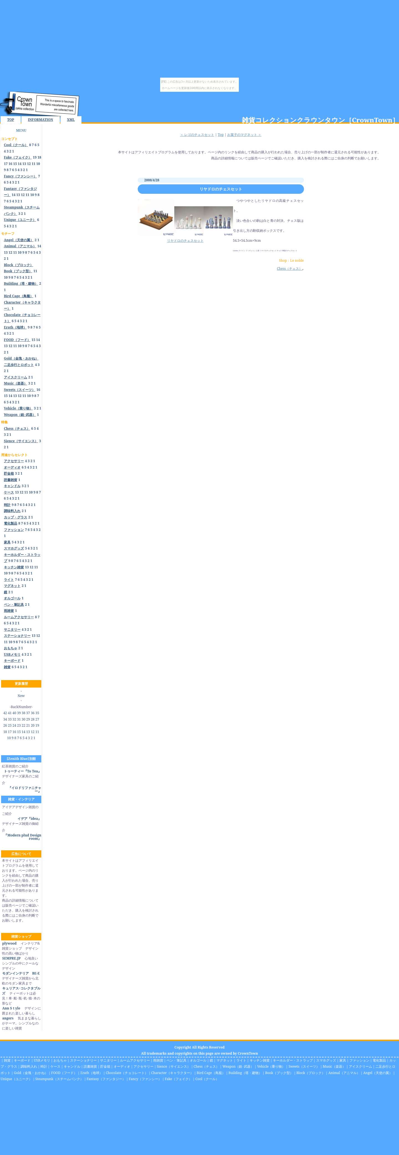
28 (32, 719)
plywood (9, 943)
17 (6, 163)
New (21, 695)
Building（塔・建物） (245, 1072)
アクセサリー (144, 1066)
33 (9, 719)
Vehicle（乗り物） (271, 1066)
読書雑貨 (90, 1066)
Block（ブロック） (310, 1072)
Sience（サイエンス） (173, 1066)
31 (19, 719)
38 (23, 713)
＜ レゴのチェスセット (197, 134)
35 (37, 713)
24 (14, 725)
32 (14, 719)
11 (33, 163)
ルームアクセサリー (135, 1060)
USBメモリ (42, 1060)
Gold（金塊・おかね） (31, 1072)
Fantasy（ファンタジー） (106, 1079)
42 (5, 713)
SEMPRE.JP (11, 958)
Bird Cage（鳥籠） (211, 1072)
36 (32, 713)
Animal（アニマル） (344, 1072)
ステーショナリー (83, 1060)
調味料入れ (29, 1066)
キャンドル (72, 1066)
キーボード (22, 1060)
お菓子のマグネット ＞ (244, 134)
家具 (342, 1060)
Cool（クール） (207, 1079)
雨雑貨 (158, 1060)
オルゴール (198, 1060)
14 (20, 163)
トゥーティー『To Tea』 (22, 771)
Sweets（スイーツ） (303, 1066)
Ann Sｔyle (11, 1008)
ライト (241, 1060)
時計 (43, 1066)
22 (23, 725)
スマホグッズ (326, 1060)
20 (32, 725)
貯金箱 (105, 1066)
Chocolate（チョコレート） (127, 1072)
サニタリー (108, 1060)
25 (9, 725)
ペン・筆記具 (176, 1060)
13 (24, 163)
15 (15, 163)
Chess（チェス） (289, 268)
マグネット (224, 1060)
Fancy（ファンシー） (145, 1079)
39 (19, 713)
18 (39, 157)
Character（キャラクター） (172, 1072)
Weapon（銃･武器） (238, 1066)
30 (23, 719)
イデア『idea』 (29, 818)
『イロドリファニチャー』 (24, 789)
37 (28, 713)
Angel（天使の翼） (377, 1072)
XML (71, 119)
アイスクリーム (360, 1066)
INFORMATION (40, 119)
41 (9, 713)
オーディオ (122, 1066)
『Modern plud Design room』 (22, 837)
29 (28, 719)
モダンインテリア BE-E (21, 973)
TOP (10, 119)
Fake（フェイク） (178, 1079)
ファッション (359, 1060)
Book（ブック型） (279, 1072)
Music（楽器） (334, 1066)
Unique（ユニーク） (16, 1079)
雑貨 (7, 1060)
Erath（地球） (91, 1072)
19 (35, 157)
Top (221, 134)
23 (19, 725)
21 (28, 725)
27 (37, 719)
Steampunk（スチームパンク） (59, 1079)
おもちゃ (60, 1060)
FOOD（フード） (64, 1072)
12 (29, 163)
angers (8, 1018)
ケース (55, 1066)
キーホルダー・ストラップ (293, 1060)
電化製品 (379, 1060)
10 (38, 163)
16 (10, 163)
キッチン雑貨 (260, 1060)
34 (5, 719)
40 (14, 713)
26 (5, 725)
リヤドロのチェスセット (221, 189)
